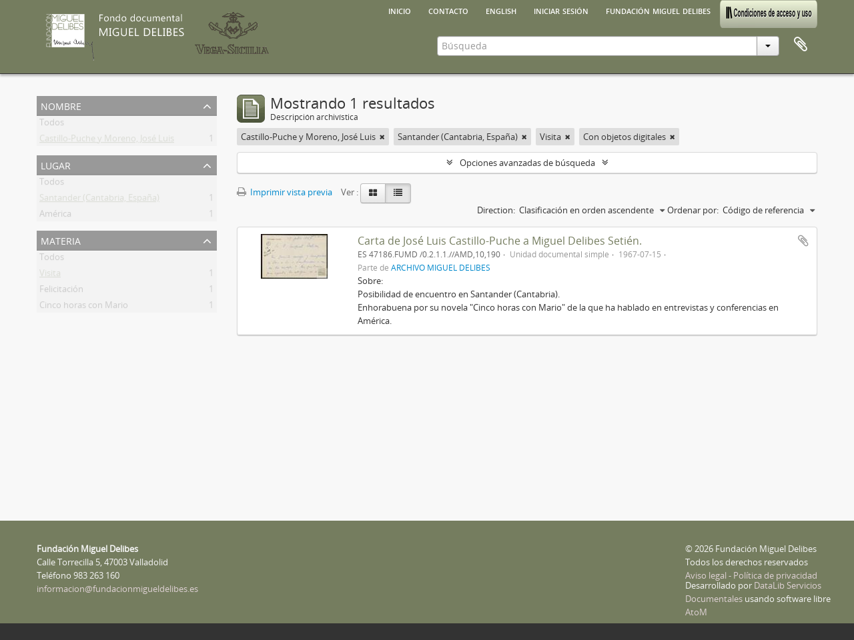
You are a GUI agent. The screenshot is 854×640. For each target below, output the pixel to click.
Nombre (61, 105)
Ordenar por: (693, 210)
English (501, 10)
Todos (51, 125)
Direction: (496, 210)
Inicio (399, 10)
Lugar (56, 164)
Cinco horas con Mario (83, 307)
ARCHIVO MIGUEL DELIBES (440, 267)
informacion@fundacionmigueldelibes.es (117, 589)
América (55, 216)
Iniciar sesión (561, 10)
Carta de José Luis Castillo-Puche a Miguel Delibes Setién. (500, 240)
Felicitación (61, 291)
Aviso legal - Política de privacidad (751, 575)
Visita (50, 275)
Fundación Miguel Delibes (658, 10)
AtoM (696, 612)
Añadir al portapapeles (803, 240)
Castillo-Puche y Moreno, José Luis (106, 141)
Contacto (448, 10)
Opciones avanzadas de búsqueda (527, 163)
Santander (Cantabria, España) (99, 200)
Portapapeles (800, 44)
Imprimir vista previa (284, 192)
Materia (61, 240)
